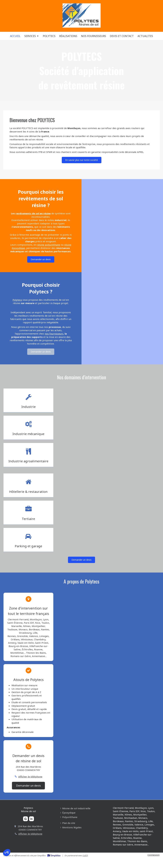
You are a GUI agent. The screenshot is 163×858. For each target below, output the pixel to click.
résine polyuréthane (48, 244)
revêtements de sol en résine (33, 213)
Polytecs (17, 299)
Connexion (153, 854)
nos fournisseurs (54, 333)
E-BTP (85, 855)
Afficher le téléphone (30, 776)
